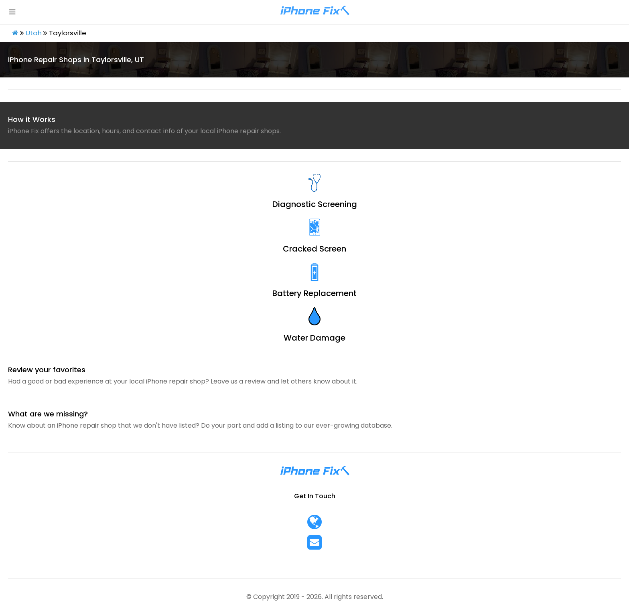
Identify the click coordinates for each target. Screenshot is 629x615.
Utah (34, 33)
